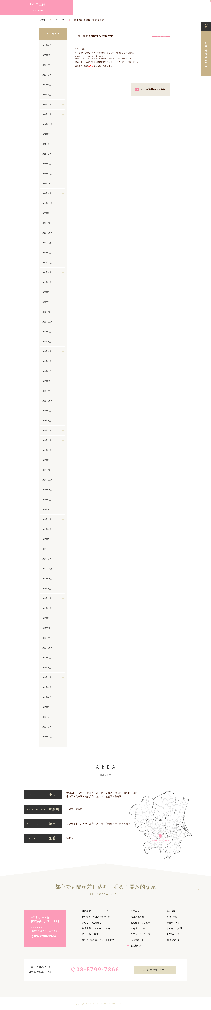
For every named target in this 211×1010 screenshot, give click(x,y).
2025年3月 (46, 95)
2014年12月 (47, 737)
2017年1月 (46, 559)
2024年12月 (47, 124)
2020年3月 (46, 292)
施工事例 (135, 911)
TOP (197, 889)
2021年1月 (46, 253)
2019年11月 (47, 322)
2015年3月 (46, 707)
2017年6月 (46, 529)
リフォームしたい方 (140, 934)
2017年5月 (46, 539)
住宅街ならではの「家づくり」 (97, 917)
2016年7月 (46, 598)
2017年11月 (47, 480)
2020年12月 (47, 262)
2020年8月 (46, 272)
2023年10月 (47, 183)
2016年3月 (46, 608)
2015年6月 (46, 687)
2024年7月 (46, 154)
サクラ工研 (15, 5)
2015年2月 (46, 717)
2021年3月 (46, 243)
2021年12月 (47, 223)
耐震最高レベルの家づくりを (96, 928)
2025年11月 (47, 65)
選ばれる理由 (137, 917)
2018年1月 (46, 460)
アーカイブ (52, 34)
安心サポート (137, 940)
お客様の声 (136, 945)
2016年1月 (46, 618)
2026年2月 (46, 45)
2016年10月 (47, 579)
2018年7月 (46, 430)
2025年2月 (46, 104)
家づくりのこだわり (91, 923)
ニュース (60, 20)
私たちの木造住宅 (90, 934)
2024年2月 (46, 164)
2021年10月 (47, 233)
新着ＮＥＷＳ (173, 923)
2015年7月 (46, 677)
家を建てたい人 (138, 928)
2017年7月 (46, 519)
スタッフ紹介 (173, 917)
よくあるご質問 (174, 928)
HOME (42, 20)
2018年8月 (46, 420)
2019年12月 (47, 312)
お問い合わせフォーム (155, 969)
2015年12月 (47, 628)
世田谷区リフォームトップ (95, 911)
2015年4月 (46, 697)
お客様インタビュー (140, 923)
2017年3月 (46, 549)
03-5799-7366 (45, 936)
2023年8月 (46, 193)
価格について (173, 940)
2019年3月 (46, 361)
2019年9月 (46, 332)
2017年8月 (46, 509)
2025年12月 (47, 55)
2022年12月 (47, 203)
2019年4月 (46, 351)
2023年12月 (47, 174)
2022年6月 (46, 213)
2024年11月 (47, 134)
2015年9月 (46, 658)
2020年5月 (46, 282)
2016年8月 (46, 588)
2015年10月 (47, 648)
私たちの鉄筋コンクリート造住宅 (98, 940)
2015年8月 (46, 667)
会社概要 (171, 911)
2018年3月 (46, 450)
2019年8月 (46, 341)
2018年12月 (47, 381)
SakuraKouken (15, 11)
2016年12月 (47, 569)
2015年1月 (46, 727)
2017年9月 (46, 500)
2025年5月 (46, 75)
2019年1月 (46, 371)
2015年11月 (47, 638)
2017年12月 (47, 470)
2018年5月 (46, 440)
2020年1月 (46, 302)
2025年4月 (46, 85)
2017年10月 (47, 490)
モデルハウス (173, 934)
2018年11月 (47, 391)
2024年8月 (46, 144)
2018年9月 (46, 411)
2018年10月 (47, 401)
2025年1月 (46, 114)
